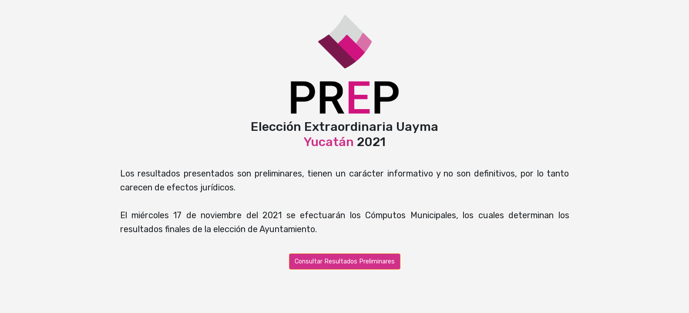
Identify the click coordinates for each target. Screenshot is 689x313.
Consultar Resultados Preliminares (345, 261)
